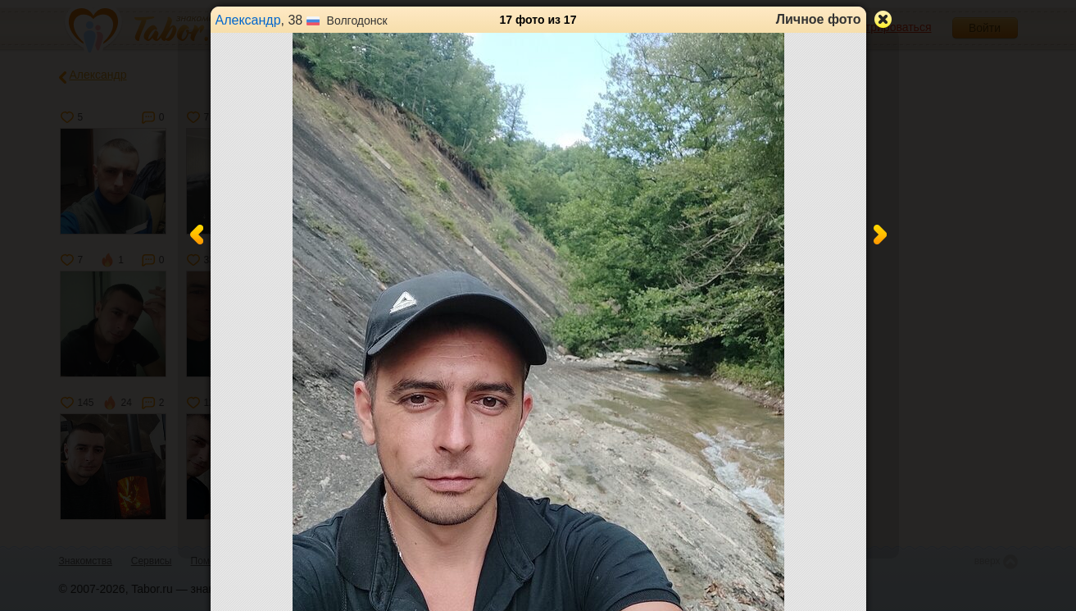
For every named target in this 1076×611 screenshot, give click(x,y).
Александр (248, 20)
